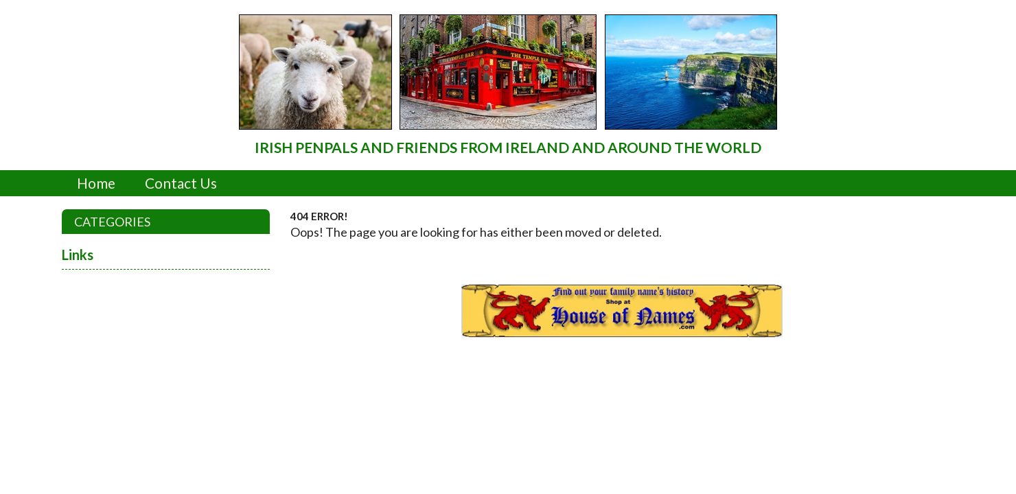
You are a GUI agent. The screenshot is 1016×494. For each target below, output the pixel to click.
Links (77, 254)
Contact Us (181, 182)
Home (96, 182)
